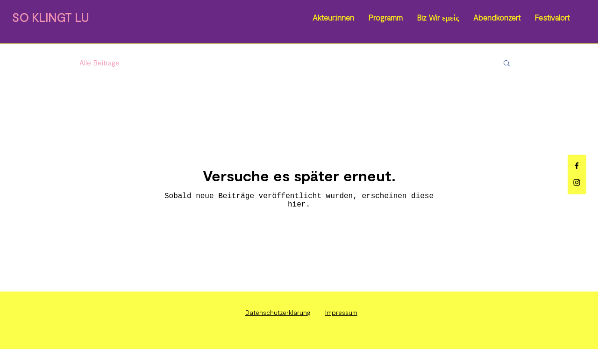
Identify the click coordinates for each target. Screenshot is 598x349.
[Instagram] (576, 182)
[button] (506, 64)
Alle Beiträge (99, 62)
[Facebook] (576, 165)
